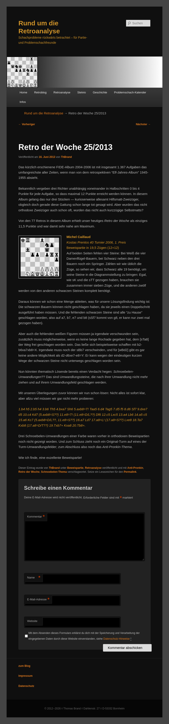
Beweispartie (75, 467)
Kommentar (36, 517)
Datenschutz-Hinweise (116, 638)
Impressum (25, 675)
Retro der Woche (29, 471)
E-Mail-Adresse (38, 599)
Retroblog (40, 92)
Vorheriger (26, 124)
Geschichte (100, 92)
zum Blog (24, 665)
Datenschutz (26, 686)
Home (23, 92)
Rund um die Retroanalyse (43, 113)
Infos (23, 102)
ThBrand (66, 157)
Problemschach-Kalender (130, 92)
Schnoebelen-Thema (54, 471)
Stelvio (81, 92)
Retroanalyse (61, 92)
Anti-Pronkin (135, 467)
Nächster (143, 124)
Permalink (130, 471)
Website (32, 621)
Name (33, 578)
